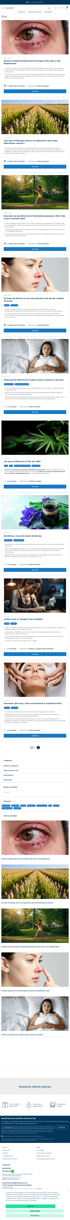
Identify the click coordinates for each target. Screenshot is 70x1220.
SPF (50, 805)
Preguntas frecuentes (9, 1159)
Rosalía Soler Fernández (17, 86)
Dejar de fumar (9, 384)
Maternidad (8, 775)
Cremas (7, 707)
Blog (38, 1147)
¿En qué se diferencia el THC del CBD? (22, 461)
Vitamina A (14, 305)
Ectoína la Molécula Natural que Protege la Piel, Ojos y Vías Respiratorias (25, 859)
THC (6, 465)
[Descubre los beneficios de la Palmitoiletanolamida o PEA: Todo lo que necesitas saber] (35, 192)
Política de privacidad (32, 1133)
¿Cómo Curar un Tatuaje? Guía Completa (23, 619)
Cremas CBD (36, 465)
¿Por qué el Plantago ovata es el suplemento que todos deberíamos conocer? (27, 903)
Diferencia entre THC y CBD (22, 465)
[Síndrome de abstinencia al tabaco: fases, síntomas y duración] (35, 356)
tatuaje (7, 623)
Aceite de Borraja (18, 540)
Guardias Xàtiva (7, 1156)
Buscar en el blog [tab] (10, 787)
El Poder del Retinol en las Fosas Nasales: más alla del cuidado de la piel (25, 991)
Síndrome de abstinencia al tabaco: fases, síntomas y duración (34, 380)
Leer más (35, 91)
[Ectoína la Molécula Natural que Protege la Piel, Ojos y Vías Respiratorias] (35, 37)
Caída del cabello (7, 808)
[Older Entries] (38, 747)
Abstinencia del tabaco (22, 384)
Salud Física (15, 805)
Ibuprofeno (17, 808)
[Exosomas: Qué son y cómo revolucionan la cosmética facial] (35, 680)
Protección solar (41, 805)
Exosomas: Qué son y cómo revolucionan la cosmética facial (32, 703)
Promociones (34, 12)
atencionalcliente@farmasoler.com (14, 1183)
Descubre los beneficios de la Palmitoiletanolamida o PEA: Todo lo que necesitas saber (30, 947)
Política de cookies (43, 1156)
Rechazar (35, 1215)
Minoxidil (56, 805)
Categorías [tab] (8, 760)
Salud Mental (5, 805)
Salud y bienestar (43, 86)
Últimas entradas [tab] (10, 816)
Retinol (7, 305)
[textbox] (35, 792)
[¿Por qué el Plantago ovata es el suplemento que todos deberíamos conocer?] (35, 117)
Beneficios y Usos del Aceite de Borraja (22, 536)
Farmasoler (12, 407)
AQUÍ (41, 1196)
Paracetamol (31, 805)
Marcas (21, 12)
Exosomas (14, 707)
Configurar (35, 1211)
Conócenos (6, 1150)
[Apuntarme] (61, 1127)
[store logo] (9, 8)
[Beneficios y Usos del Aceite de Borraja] (35, 512)
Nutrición (8, 780)
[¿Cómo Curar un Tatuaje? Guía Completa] (35, 595)
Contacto (5, 1153)
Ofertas (48, 12)
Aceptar (30, 1206)
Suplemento (8, 540)
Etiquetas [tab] (7, 801)
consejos (13, 623)
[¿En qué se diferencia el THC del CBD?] (35, 438)
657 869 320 (8, 1171)
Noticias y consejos (35, 481)
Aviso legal (40, 1150)
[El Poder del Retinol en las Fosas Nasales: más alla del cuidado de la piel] (35, 275)
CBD (11, 465)
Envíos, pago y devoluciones (46, 1159)
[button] (64, 792)
